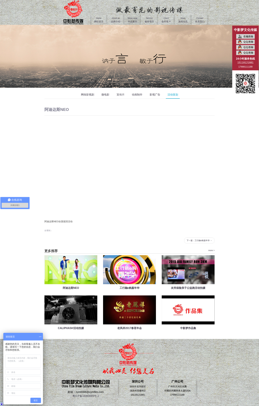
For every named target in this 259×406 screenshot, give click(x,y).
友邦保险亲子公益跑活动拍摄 (188, 288)
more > (211, 250)
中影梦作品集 (188, 328)
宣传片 (121, 94)
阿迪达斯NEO (71, 288)
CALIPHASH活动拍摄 (71, 328)
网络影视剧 (87, 94)
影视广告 (155, 94)
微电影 (105, 94)
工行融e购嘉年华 (130, 288)
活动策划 (172, 94)
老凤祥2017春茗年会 (129, 328)
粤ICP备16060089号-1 (86, 396)
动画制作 (137, 94)
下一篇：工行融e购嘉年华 (199, 240)
